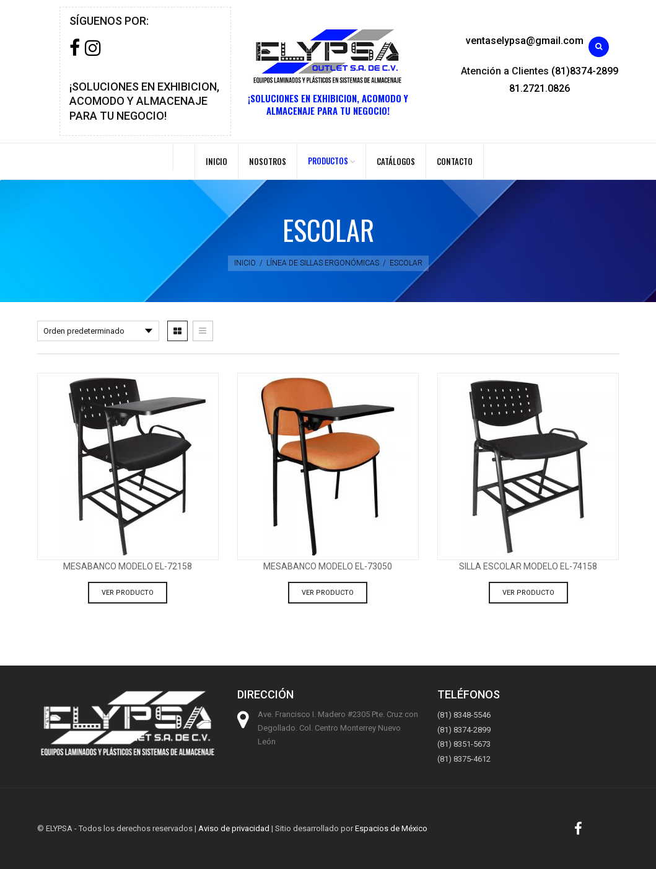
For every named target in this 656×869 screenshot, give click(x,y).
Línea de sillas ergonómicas (322, 263)
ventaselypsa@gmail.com (525, 41)
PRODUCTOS (328, 160)
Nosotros (267, 161)
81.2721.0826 (539, 88)
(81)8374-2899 (584, 71)
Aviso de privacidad (233, 828)
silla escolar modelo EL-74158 (528, 566)
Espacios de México (391, 828)
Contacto (455, 161)
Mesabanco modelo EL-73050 (327, 566)
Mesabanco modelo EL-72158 (127, 566)
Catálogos (396, 161)
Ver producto (128, 593)
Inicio (216, 161)
